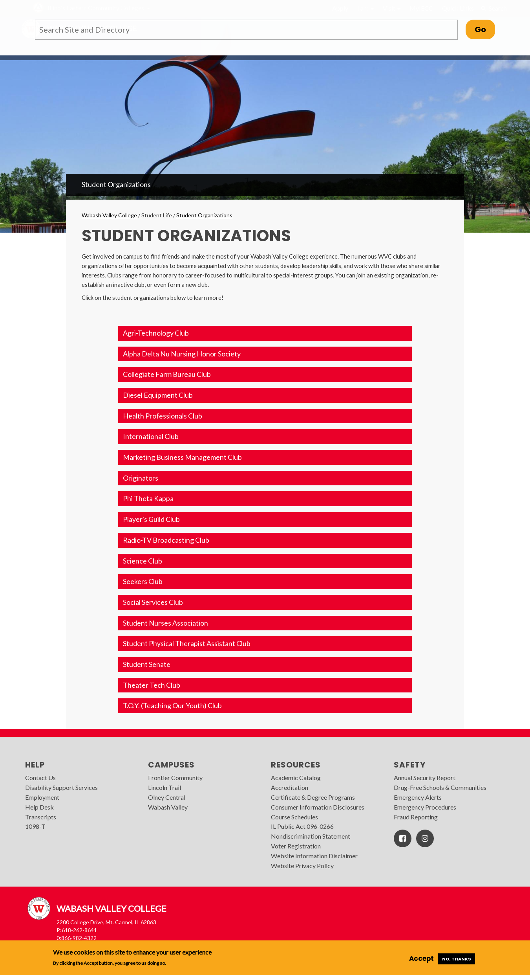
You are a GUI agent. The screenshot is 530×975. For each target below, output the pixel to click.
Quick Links (458, 8)
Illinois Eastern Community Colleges (96, 7)
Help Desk (39, 807)
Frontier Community (175, 777)
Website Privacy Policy (302, 865)
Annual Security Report (424, 777)
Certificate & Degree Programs (313, 797)
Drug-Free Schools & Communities (440, 787)
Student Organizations (116, 184)
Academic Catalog (296, 777)
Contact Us (40, 777)
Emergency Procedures (425, 807)
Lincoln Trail (164, 787)
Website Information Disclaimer (314, 855)
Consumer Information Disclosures (317, 807)
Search (494, 8)
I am (365, 8)
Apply (340, 8)
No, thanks (456, 959)
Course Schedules (294, 817)
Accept (421, 958)
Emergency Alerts (418, 797)
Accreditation (289, 787)
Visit (391, 8)
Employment (42, 797)
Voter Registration (296, 846)
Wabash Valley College (109, 215)
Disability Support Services (61, 787)
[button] (265, 333)
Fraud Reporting (416, 817)
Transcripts (40, 817)
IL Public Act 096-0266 (302, 826)
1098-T (35, 826)
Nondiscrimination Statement (310, 836)
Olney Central (166, 797)
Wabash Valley (168, 807)
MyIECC (421, 8)
